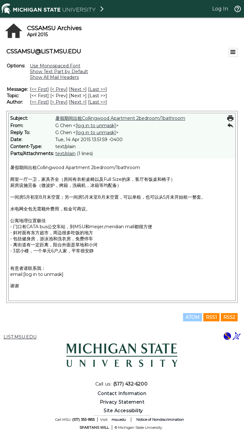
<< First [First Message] (39, 89)
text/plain (65, 153)
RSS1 (211, 317)
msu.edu (119, 419)
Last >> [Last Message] (97, 89)
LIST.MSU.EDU (20, 337)
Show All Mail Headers (54, 77)
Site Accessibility (123, 411)
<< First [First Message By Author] (39, 102)
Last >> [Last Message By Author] (97, 102)
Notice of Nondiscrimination (160, 419)
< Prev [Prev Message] (59, 89)
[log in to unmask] (96, 125)
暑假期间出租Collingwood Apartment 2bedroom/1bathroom (120, 118)
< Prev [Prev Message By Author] (59, 102)
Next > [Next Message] (78, 89)
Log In (220, 9)
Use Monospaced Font (55, 66)
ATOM (193, 317)
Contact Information (122, 393)
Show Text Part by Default (59, 71)
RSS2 (229, 317)
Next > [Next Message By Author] (78, 102)
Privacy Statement (122, 402)
